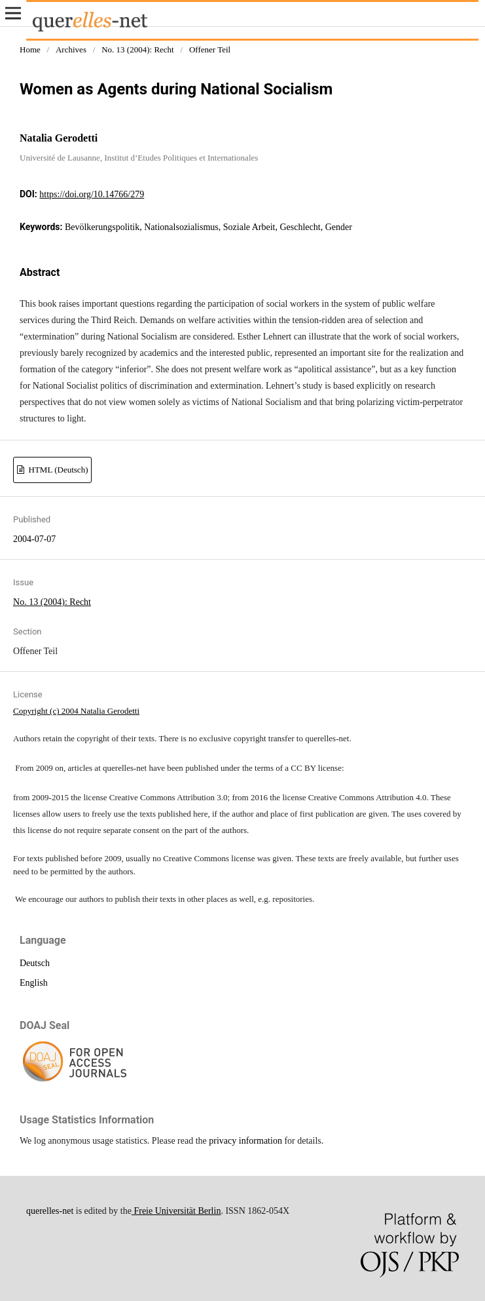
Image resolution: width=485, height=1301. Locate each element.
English (34, 983)
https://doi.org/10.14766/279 (91, 194)
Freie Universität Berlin (176, 1211)
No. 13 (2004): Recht (137, 49)
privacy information (245, 1141)
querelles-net (49, 1211)
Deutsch (35, 963)
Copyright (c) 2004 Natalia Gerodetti (76, 711)
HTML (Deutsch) (57, 470)
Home (30, 49)
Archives (71, 49)
